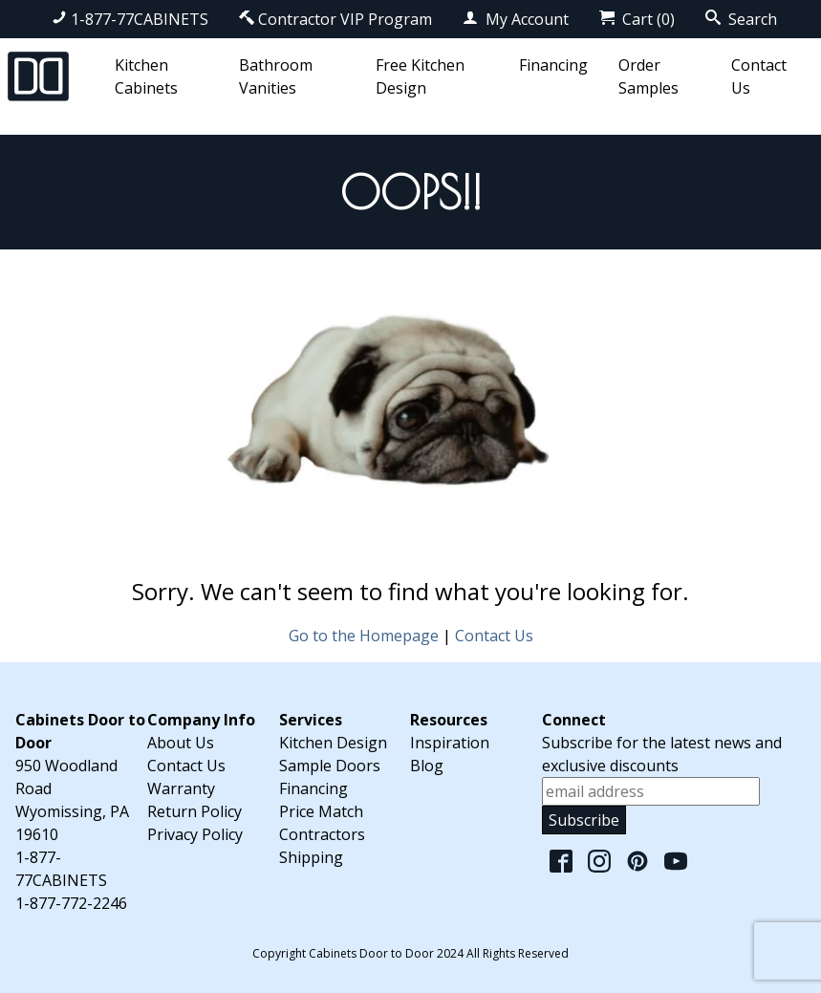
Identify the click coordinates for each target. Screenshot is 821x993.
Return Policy (194, 811)
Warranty (181, 788)
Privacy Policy (195, 834)
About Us (180, 742)
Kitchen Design (333, 742)
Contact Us (494, 635)
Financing (553, 65)
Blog (426, 765)
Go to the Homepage (364, 635)
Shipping (311, 857)
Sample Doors (329, 765)
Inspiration (449, 742)
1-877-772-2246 (71, 903)
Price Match (321, 811)
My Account (516, 19)
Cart (637, 19)
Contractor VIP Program (335, 19)
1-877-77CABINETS (130, 19)
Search (741, 19)
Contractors (322, 834)
